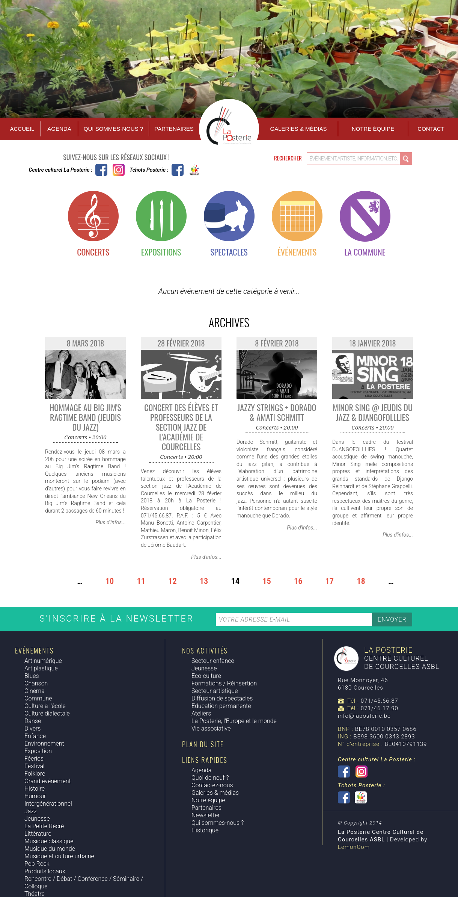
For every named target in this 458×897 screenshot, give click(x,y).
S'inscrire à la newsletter (118, 618)
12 (172, 581)
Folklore (34, 773)
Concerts (93, 252)
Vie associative (211, 728)
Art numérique (43, 660)
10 (109, 581)
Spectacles (229, 252)
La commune (364, 252)
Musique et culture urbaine (59, 856)
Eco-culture (206, 675)
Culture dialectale (47, 713)
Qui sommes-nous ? (113, 129)
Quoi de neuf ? (210, 777)
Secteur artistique (214, 690)
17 (329, 581)
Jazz (30, 811)
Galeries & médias (215, 792)
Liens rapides (204, 760)
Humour (35, 796)
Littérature (37, 833)
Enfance (35, 736)
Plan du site (203, 744)
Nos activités (204, 650)
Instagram (119, 170)
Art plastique (41, 668)
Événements (296, 252)
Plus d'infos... (110, 522)
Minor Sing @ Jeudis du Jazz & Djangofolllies (373, 412)
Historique (204, 830)
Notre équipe (373, 129)
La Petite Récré (44, 826)
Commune (38, 698)
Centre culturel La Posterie (101, 170)
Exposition (38, 751)
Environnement (44, 743)
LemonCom (354, 847)
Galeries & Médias (298, 129)
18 (361, 581)
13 (204, 581)
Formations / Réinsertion (224, 683)
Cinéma (34, 690)
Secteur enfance (212, 660)
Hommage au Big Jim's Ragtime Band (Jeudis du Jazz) (85, 417)
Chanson (36, 683)
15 (266, 581)
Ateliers (201, 713)
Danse (32, 721)
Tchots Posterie (186, 170)
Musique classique (48, 841)
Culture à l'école (45, 705)
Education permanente (221, 705)
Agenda (59, 129)
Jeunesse (37, 818)
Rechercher (288, 158)
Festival (34, 766)
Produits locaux (44, 871)
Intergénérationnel (48, 803)
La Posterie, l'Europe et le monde (234, 721)
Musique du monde (49, 848)
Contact (430, 129)
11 (141, 581)
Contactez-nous (212, 785)
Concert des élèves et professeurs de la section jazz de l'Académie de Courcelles (181, 426)
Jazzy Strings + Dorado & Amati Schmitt (277, 412)
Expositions (161, 252)
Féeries (34, 758)
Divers (32, 728)
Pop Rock (37, 863)
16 (298, 581)
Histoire (34, 788)
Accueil (22, 129)
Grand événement (47, 781)
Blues (31, 675)
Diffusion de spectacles (222, 698)
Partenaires (173, 129)
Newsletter (205, 815)
